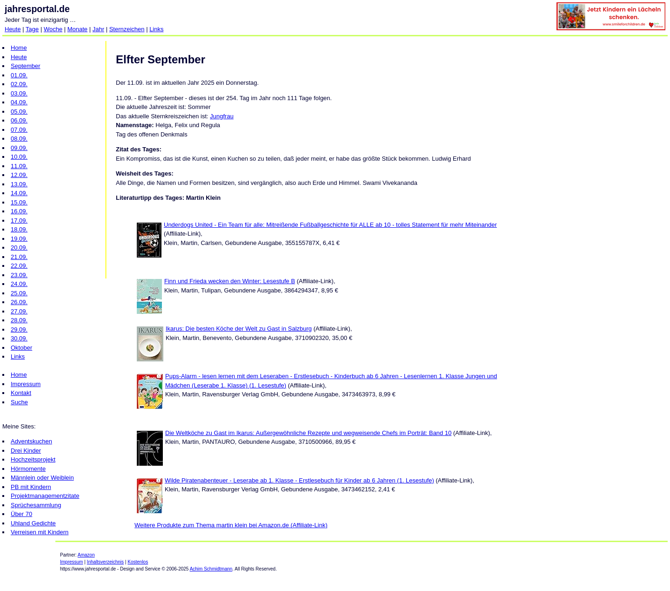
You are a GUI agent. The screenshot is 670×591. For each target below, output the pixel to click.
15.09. (19, 202)
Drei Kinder (26, 450)
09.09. (19, 147)
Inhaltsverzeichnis (105, 561)
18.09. (19, 229)
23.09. (19, 275)
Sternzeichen (127, 29)
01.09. (19, 75)
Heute (13, 29)
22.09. (19, 265)
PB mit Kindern (31, 486)
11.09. (19, 166)
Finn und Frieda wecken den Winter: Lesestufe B (229, 281)
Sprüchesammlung (36, 505)
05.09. (19, 111)
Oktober (21, 347)
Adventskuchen (31, 441)
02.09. (19, 84)
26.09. (19, 302)
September (25, 65)
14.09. (19, 193)
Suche (19, 402)
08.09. (19, 138)
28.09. (19, 320)
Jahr (98, 29)
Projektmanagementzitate (45, 495)
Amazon (86, 554)
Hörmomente (28, 468)
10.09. (19, 156)
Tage (32, 29)
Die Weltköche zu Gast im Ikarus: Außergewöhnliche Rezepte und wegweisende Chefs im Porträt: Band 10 (308, 432)
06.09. (19, 120)
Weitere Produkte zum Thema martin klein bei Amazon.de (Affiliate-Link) (231, 525)
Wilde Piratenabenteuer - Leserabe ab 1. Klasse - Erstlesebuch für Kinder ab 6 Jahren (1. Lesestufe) (299, 480)
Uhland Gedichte (33, 523)
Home (19, 47)
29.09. (19, 329)
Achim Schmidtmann (211, 568)
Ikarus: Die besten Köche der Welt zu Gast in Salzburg (239, 328)
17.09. (19, 220)
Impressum (25, 383)
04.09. (19, 102)
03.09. (19, 93)
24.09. (19, 283)
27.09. (19, 311)
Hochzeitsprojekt (33, 459)
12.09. (19, 174)
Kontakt (21, 392)
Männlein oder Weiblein (42, 477)
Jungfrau (222, 116)
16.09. (19, 211)
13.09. (19, 184)
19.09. (19, 238)
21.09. (19, 256)
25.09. (19, 293)
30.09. (19, 338)
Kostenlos (137, 561)
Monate (77, 29)
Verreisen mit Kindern (39, 532)
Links (156, 29)
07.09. (19, 129)
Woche (53, 29)
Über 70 (21, 513)
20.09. (19, 247)
